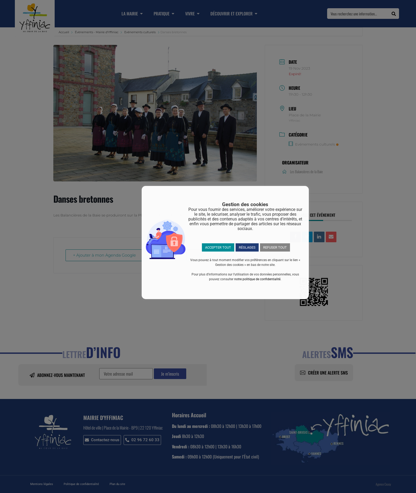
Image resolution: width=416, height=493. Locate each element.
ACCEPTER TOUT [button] (218, 247)
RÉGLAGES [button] (247, 247)
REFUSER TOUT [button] (275, 247)
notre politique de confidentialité (257, 279)
